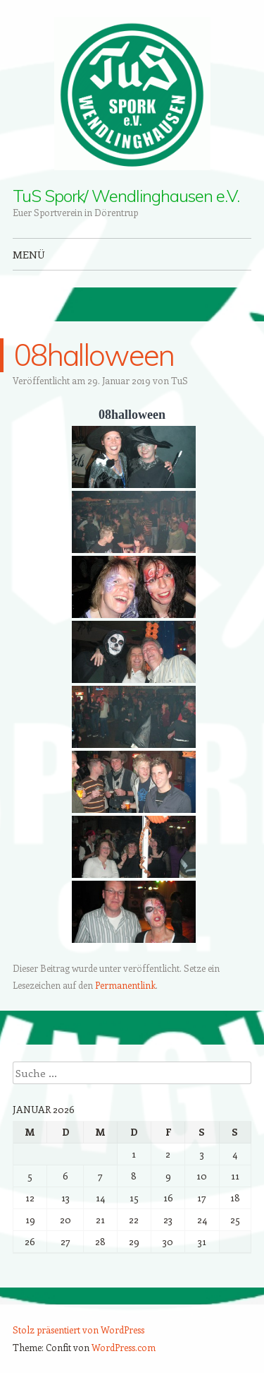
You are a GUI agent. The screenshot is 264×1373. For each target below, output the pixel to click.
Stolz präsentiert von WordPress (78, 1330)
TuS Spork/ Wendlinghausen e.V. (126, 195)
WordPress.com (124, 1347)
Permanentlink (125, 985)
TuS (179, 380)
